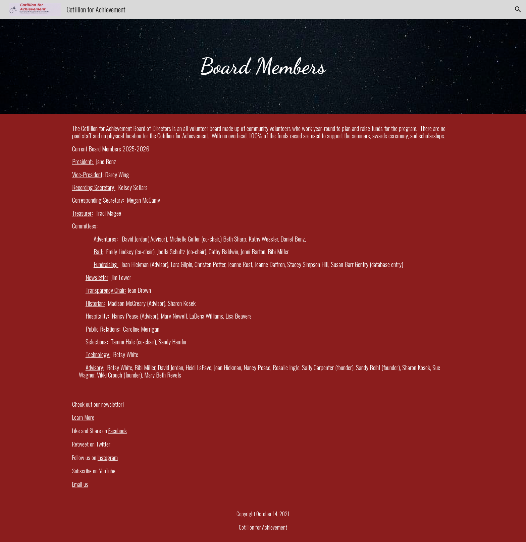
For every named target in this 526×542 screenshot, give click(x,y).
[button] (518, 9)
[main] (263, 66)
